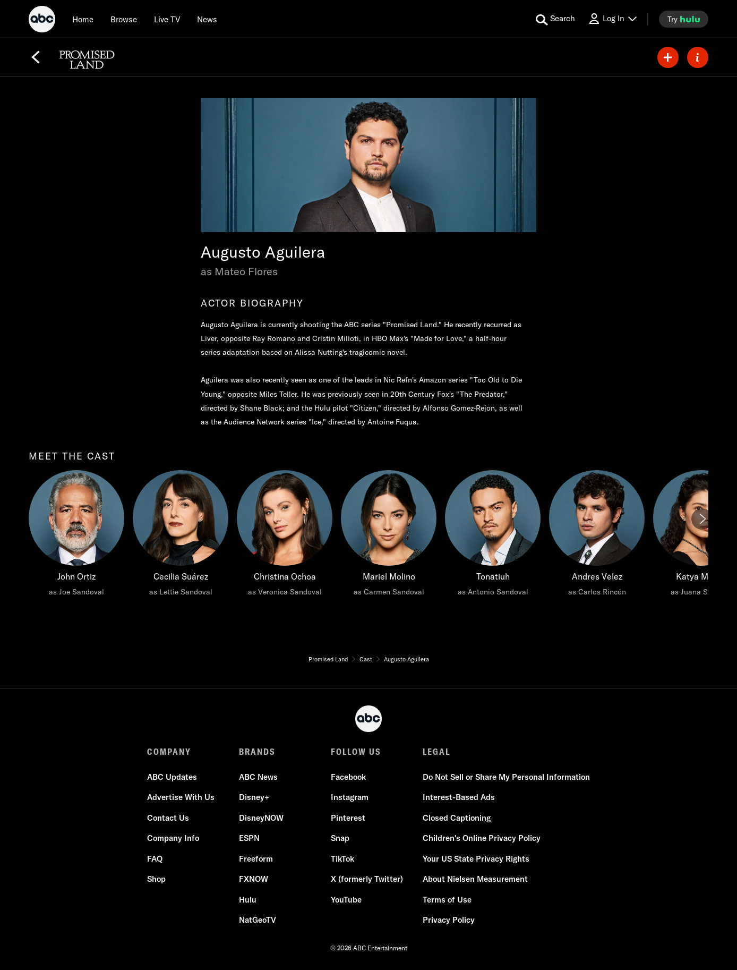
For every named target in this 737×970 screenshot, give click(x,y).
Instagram (350, 797)
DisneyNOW (261, 818)
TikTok (342, 859)
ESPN (249, 838)
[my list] (668, 57)
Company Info (173, 838)
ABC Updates (172, 777)
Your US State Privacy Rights (476, 859)
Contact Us (168, 818)
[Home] (82, 19)
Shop (156, 879)
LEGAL (436, 751)
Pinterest (348, 818)
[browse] (123, 19)
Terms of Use (447, 900)
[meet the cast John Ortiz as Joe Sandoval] (76, 536)
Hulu (247, 900)
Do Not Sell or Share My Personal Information (506, 777)
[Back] (35, 57)
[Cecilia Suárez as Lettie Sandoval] (180, 536)
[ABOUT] (697, 57)
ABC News (258, 777)
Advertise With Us (181, 797)
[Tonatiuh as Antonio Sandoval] (493, 536)
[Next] (702, 519)
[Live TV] (167, 19)
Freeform (256, 859)
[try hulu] (683, 19)
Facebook (348, 777)
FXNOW (253, 879)
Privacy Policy (449, 920)
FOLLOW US (356, 751)
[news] (207, 19)
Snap (340, 838)
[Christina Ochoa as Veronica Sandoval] (284, 536)
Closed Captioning (457, 818)
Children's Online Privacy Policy (482, 838)
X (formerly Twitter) (367, 879)
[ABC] (42, 21)
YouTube (346, 900)
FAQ (154, 859)
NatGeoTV (257, 920)
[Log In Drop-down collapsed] (612, 19)
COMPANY (169, 751)
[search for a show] (555, 19)
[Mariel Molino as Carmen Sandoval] (388, 536)
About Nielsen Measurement (475, 879)
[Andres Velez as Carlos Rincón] (597, 536)
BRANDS (257, 751)
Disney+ (254, 797)
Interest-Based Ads (459, 797)
